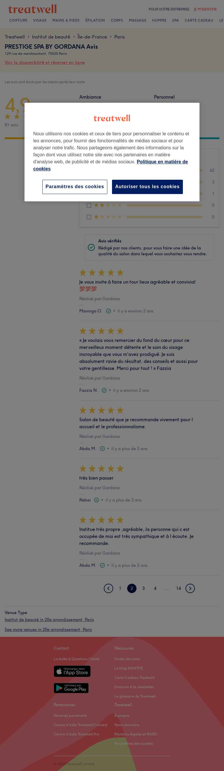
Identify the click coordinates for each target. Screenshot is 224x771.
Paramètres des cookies (75, 186)
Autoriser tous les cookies (147, 186)
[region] (112, 152)
